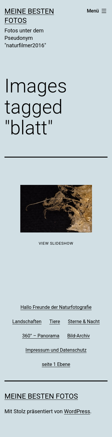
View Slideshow (56, 243)
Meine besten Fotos (41, 396)
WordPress (77, 411)
